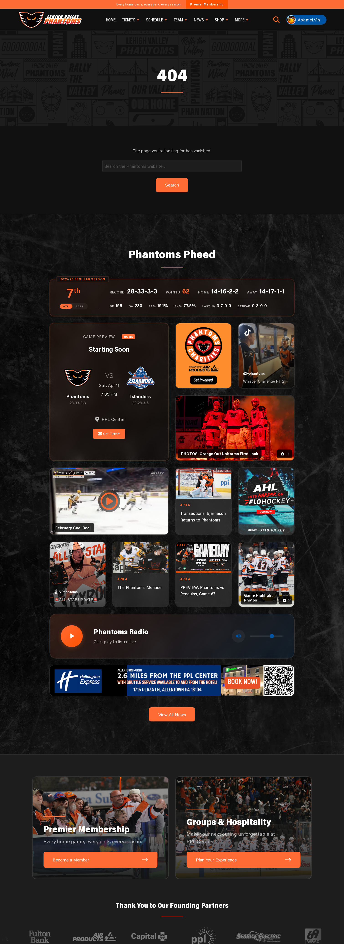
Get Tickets (109, 434)
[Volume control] (266, 636)
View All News (172, 714)
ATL (66, 306)
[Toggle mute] (238, 636)
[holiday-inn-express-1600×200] (171, 680)
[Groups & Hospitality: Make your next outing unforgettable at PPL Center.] (243, 827)
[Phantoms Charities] (203, 355)
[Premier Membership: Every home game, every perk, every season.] (100, 827)
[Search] (172, 166)
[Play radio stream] (72, 636)
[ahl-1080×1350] (266, 501)
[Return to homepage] (50, 20)
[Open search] (276, 20)
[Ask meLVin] (306, 20)
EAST (80, 306)
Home (111, 19)
